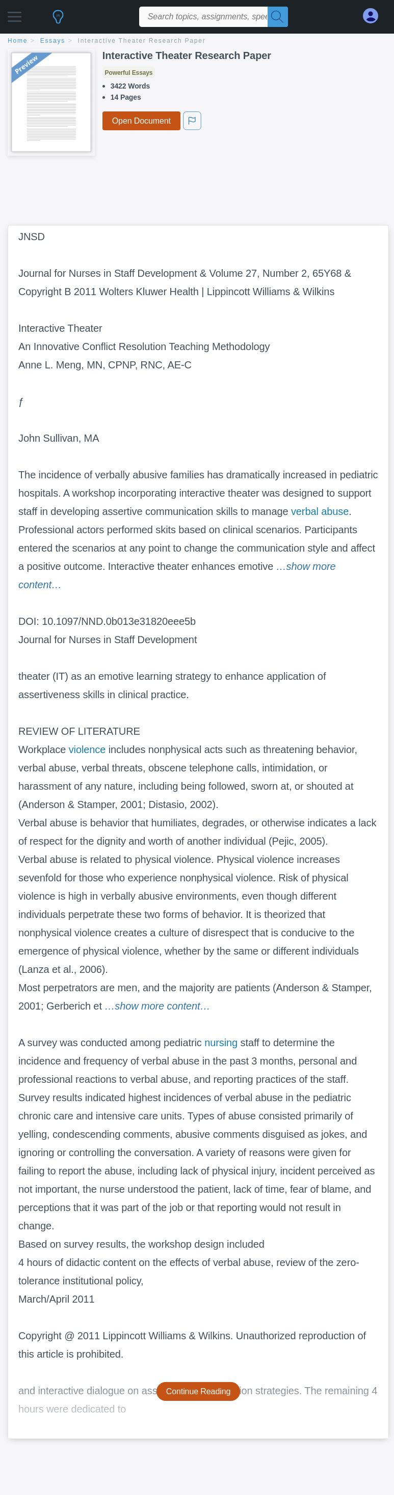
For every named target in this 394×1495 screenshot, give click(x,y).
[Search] (278, 17)
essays (52, 40)
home (18, 40)
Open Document (141, 121)
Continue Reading (198, 1391)
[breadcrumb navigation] (197, 41)
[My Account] (374, 16)
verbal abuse (320, 511)
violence (87, 749)
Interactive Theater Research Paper (142, 40)
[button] (14, 14)
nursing (221, 1042)
